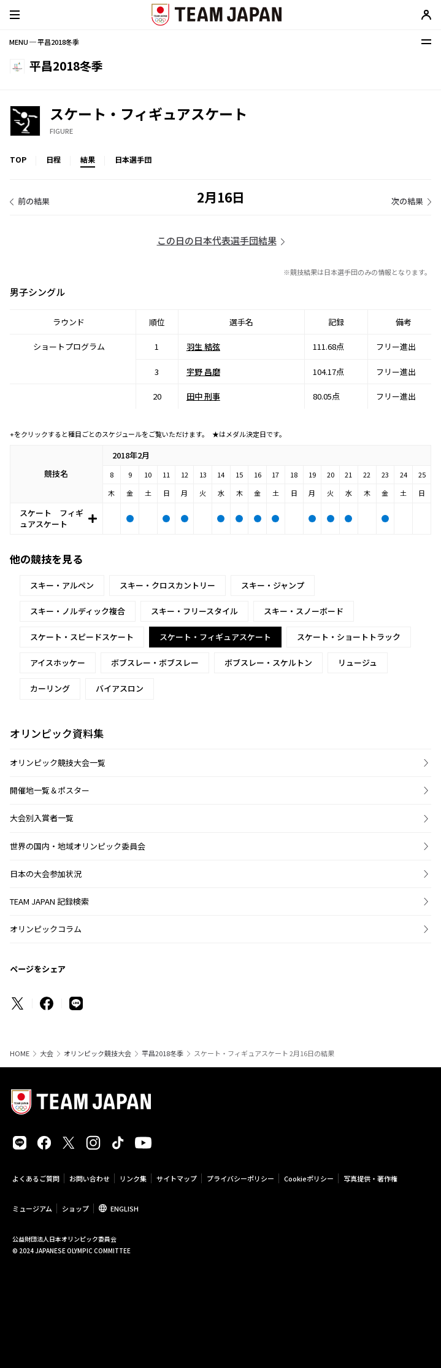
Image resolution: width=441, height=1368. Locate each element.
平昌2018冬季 (162, 1053)
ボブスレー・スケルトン (268, 662)
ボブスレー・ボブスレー (155, 662)
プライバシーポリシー (240, 1178)
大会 (46, 1053)
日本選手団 (133, 159)
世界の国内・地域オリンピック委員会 (77, 846)
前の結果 (34, 201)
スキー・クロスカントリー (167, 585)
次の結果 (407, 201)
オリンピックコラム (46, 929)
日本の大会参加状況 (46, 873)
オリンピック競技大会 (97, 1053)
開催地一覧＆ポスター (50, 790)
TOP (18, 159)
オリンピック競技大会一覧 (57, 762)
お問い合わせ (89, 1178)
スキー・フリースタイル (194, 611)
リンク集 (133, 1178)
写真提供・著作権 (370, 1178)
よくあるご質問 (35, 1178)
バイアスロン (120, 688)
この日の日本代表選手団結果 (217, 240)
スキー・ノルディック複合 (77, 611)
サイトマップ (176, 1178)
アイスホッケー (57, 662)
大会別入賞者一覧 (42, 818)
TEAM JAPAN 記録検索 (49, 901)
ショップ (75, 1208)
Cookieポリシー (309, 1178)
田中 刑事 (203, 396)
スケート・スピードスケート (82, 637)
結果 (87, 159)
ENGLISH (124, 1208)
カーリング (50, 688)
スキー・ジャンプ (272, 585)
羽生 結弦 (203, 346)
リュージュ (357, 662)
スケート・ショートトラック (349, 637)
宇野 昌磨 (203, 371)
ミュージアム (32, 1208)
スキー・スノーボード (303, 611)
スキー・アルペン (62, 585)
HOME (19, 1053)
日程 (53, 159)
